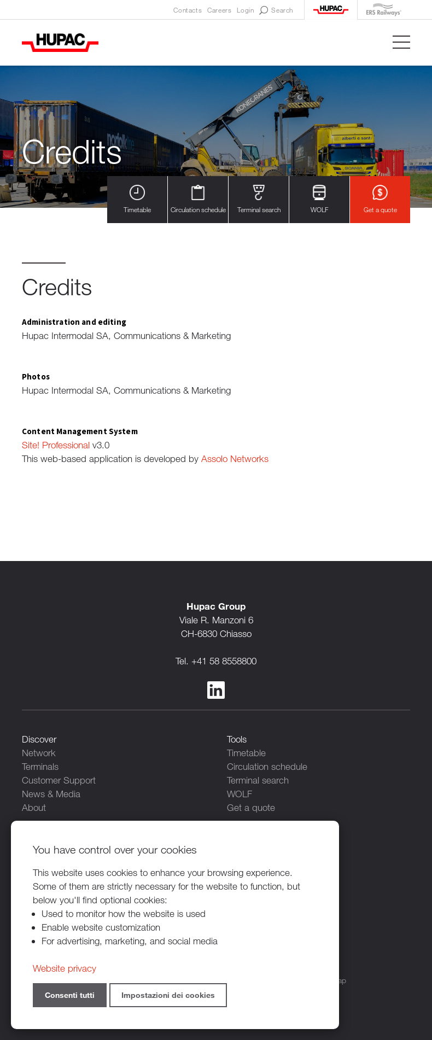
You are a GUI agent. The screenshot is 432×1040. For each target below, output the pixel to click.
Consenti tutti (70, 995)
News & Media (51, 793)
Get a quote (380, 199)
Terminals (40, 766)
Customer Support (59, 780)
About (34, 807)
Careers (219, 9)
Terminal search (259, 199)
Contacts (187, 9)
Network (39, 752)
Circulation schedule (198, 199)
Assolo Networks (234, 458)
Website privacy (64, 968)
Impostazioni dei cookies (168, 995)
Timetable (137, 199)
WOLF (319, 199)
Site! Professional (56, 445)
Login (245, 9)
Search (276, 10)
